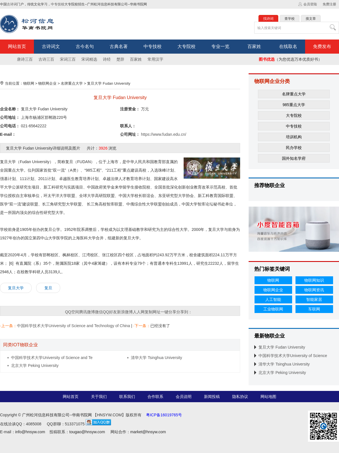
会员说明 (184, 396)
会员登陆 (310, 4)
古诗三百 (46, 59)
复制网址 (152, 312)
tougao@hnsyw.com (87, 432)
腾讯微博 (87, 312)
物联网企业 (47, 83)
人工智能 (273, 299)
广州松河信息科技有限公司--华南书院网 (57, 415)
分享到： (184, 312)
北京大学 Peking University (34, 365)
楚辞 (120, 59)
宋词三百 (68, 59)
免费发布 (322, 46)
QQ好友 (110, 312)
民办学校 (294, 147)
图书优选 (267, 59)
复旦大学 (16, 288)
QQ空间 (72, 312)
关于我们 (99, 396)
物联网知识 (314, 280)
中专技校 (57, 4)
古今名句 (85, 46)
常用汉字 (155, 59)
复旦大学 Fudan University (108, 83)
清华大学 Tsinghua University (156, 357)
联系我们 (127, 396)
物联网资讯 (314, 290)
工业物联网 (273, 309)
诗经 (107, 59)
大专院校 (186, 46)
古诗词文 (51, 46)
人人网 (139, 312)
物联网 (28, 83)
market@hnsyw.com (148, 432)
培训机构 (294, 137)
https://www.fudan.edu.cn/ (163, 134)
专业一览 (220, 46)
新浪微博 (125, 312)
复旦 (48, 288)
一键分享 (168, 312)
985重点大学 (293, 104)
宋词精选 (89, 59)
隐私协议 (240, 396)
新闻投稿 (212, 396)
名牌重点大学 (72, 83)
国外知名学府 (294, 158)
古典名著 (119, 46)
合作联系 (155, 396)
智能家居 (314, 299)
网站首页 (17, 46)
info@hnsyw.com (30, 432)
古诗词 (12, 4)
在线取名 (288, 46)
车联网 (314, 309)
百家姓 (254, 46)
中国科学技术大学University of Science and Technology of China (73, 325)
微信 (99, 312)
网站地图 (268, 396)
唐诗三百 (25, 59)
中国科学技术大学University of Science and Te (51, 357)
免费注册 (329, 4)
